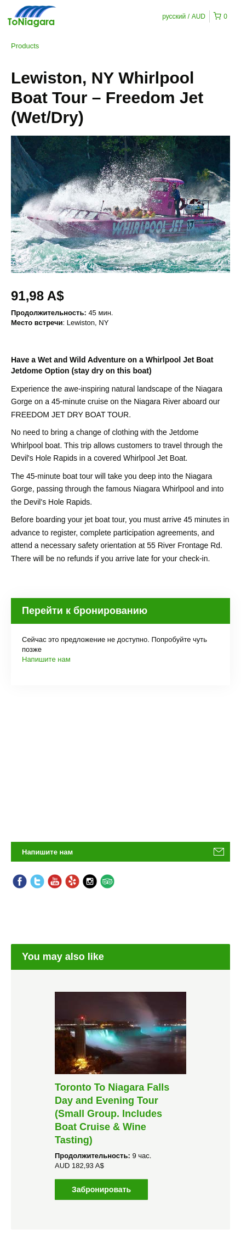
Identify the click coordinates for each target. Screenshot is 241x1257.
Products (25, 46)
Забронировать (101, 1189)
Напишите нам (46, 659)
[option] (120, 1096)
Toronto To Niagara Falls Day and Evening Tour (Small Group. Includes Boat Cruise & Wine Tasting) (112, 1114)
